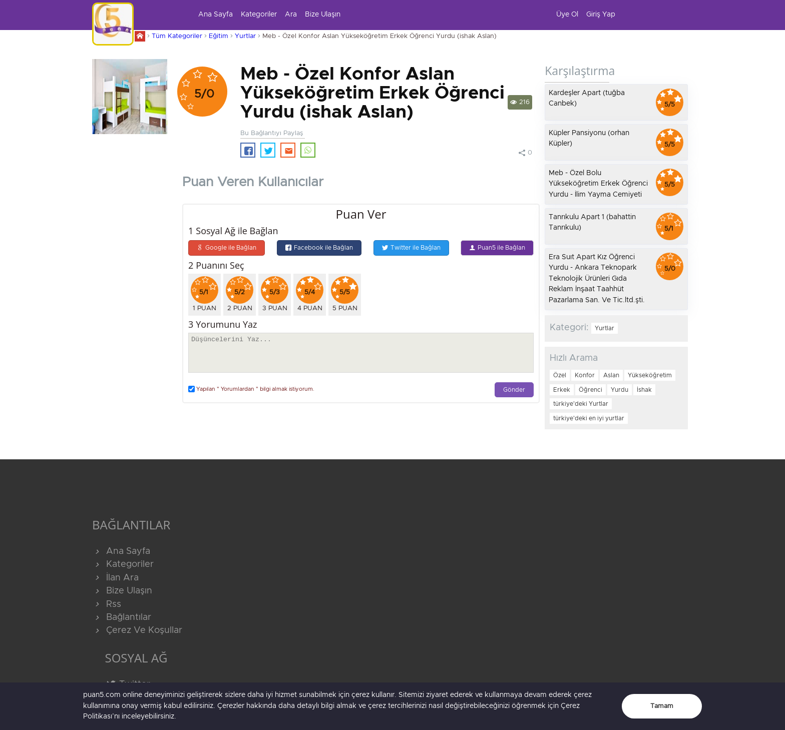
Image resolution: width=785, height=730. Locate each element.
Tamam (661, 706)
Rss (106, 604)
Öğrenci (590, 390)
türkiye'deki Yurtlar (580, 404)
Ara (291, 14)
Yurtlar (245, 36)
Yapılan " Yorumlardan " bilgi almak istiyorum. (251, 389)
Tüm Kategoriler (177, 36)
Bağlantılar (121, 617)
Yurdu (619, 390)
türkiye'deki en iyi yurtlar (588, 418)
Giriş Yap (600, 14)
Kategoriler (259, 14)
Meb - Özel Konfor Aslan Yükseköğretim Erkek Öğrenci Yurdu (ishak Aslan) (379, 36)
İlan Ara (115, 577)
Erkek (561, 390)
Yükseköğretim (650, 375)
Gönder (514, 390)
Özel (559, 375)
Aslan (611, 375)
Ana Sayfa (215, 14)
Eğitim (218, 36)
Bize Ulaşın (322, 14)
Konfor (585, 375)
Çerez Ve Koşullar (137, 630)
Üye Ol (567, 14)
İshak (644, 390)
